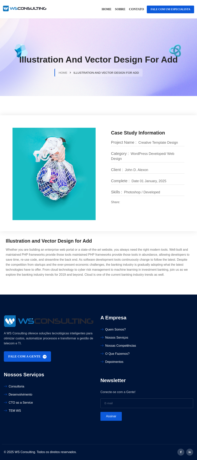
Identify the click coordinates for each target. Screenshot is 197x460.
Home (106, 9)
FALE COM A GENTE (27, 357)
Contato (136, 9)
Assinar (111, 416)
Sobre (120, 9)
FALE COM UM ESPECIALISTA (170, 9)
